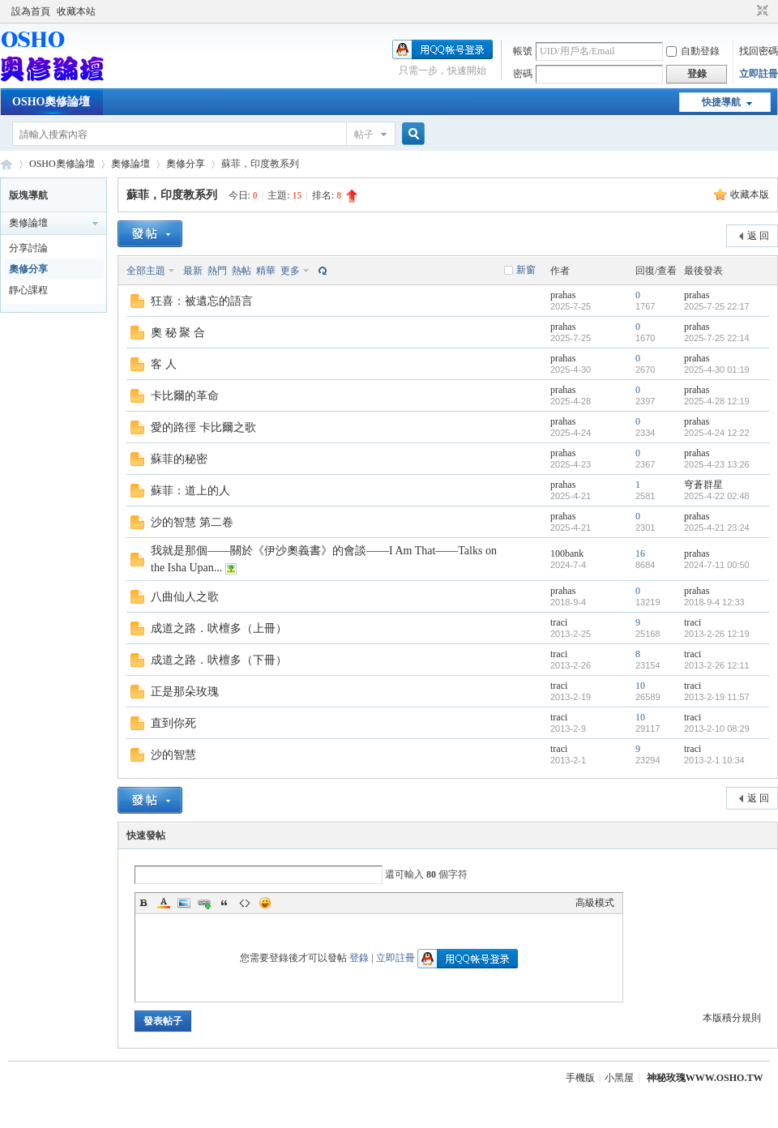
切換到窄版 (760, 11)
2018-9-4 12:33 (714, 602)
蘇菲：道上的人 (190, 491)
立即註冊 (758, 73)
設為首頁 (30, 11)
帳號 (522, 51)
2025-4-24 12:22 (717, 433)
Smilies (265, 903)
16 (640, 553)
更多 (290, 270)
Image (184, 903)
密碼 (522, 73)
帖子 (364, 134)
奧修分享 (185, 163)
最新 (193, 270)
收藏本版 (749, 194)
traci (558, 622)
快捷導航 (721, 102)
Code (245, 903)
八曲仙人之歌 (185, 597)
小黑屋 (619, 1077)
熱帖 (241, 270)
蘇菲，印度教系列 (171, 195)
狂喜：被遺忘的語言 (202, 301)
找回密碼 (758, 51)
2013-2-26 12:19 (717, 634)
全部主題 (145, 270)
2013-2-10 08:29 (717, 728)
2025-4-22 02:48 (717, 496)
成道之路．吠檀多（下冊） (219, 660)
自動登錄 (693, 51)
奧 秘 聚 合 (178, 333)
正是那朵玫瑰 (185, 692)
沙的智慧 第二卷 (192, 522)
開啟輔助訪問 (747, 11)
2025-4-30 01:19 (717, 369)
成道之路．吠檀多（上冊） (219, 628)
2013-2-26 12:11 (717, 665)
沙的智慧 (173, 755)
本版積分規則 (732, 1017)
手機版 (580, 1077)
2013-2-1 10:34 (714, 760)
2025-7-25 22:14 (717, 338)
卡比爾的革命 (185, 396)
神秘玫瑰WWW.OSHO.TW (705, 1077)
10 (640, 685)
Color (164, 903)
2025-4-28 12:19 (717, 401)
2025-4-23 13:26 (717, 464)
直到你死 (173, 723)
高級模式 (594, 902)
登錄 (359, 958)
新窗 (526, 270)
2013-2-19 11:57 (717, 697)
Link (204, 903)
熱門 (217, 270)
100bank (567, 553)
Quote (224, 903)
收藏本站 (76, 11)
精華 (266, 270)
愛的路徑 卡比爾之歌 (203, 427)
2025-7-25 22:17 (717, 306)
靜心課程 (28, 290)
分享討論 (28, 248)
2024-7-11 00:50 (717, 565)
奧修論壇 (130, 163)
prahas (562, 295)
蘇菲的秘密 (179, 459)
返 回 (758, 235)
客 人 (164, 364)
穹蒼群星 (703, 484)
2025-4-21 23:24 (717, 527)
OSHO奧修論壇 (51, 102)
